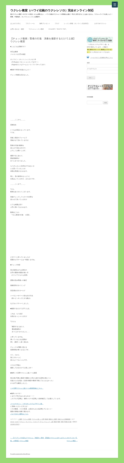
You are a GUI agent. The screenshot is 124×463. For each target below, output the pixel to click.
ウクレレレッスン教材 (36, 29)
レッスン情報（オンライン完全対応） (77, 23)
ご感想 (20, 419)
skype (12, 422)
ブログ (57, 23)
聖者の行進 (67, 422)
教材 (58, 422)
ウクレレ (22, 422)
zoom (17, 422)
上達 (52, 422)
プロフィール (30, 23)
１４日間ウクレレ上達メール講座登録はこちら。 (27, 388)
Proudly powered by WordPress (20, 454)
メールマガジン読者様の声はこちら (101, 58)
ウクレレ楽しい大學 (38, 419)
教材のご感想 (53, 419)
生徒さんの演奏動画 (64, 419)
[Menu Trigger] (115, 5)
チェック (47, 422)
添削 (62, 422)
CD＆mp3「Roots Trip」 (57, 29)
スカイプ (36, 422)
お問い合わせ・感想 (17, 29)
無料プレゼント (44, 23)
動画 (46, 419)
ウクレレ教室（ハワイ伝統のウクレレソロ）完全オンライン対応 (52, 10)
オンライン (29, 422)
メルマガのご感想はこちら (19, 414)
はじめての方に (15, 23)
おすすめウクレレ (100, 23)
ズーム (41, 422)
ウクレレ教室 (27, 419)
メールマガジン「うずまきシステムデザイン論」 (27, 404)
